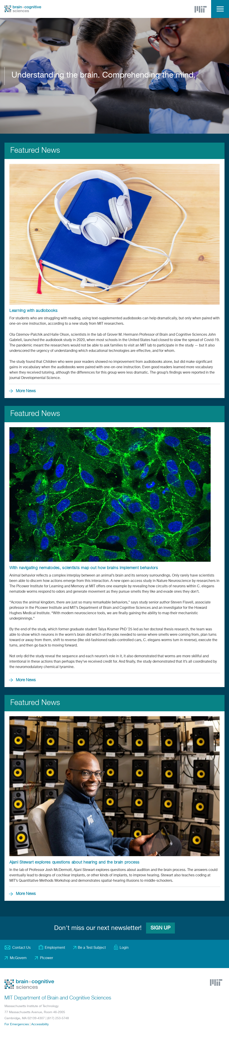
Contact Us (21, 948)
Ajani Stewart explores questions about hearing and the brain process (74, 862)
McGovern (18, 958)
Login (124, 948)
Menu (220, 9)
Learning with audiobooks (33, 311)
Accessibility (40, 1024)
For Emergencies (16, 1024)
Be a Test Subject (92, 948)
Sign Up (160, 928)
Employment (55, 948)
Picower (46, 958)
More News (26, 391)
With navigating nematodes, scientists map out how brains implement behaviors (83, 568)
